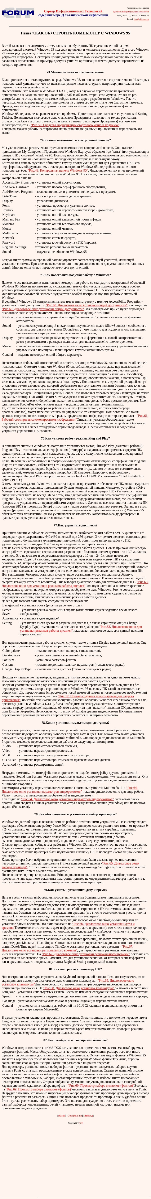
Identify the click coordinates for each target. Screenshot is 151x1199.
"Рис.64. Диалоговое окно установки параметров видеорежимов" (70, 789)
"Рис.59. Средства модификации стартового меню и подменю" (75, 125)
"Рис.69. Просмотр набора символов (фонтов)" (101, 1085)
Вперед (88, 1115)
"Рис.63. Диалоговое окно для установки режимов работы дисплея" (75, 584)
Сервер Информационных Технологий (73, 11)
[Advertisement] (19, 598)
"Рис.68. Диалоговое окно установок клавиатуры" (78, 988)
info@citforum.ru (141, 19)
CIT (81, 1123)
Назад (61, 1115)
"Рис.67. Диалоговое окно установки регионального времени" (67, 948)
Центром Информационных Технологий (131, 11)
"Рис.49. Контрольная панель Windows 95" (58, 170)
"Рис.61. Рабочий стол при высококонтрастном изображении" (75, 417)
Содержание (75, 1115)
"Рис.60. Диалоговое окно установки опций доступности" (86, 305)
